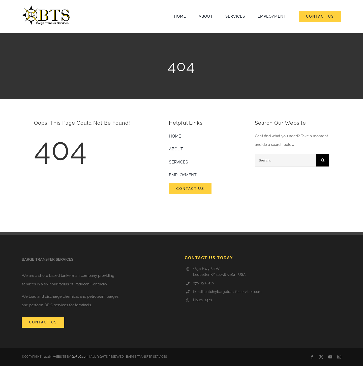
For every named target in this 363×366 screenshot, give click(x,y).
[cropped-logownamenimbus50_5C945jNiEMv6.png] (46, 7)
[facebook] (312, 357)
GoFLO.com (80, 356)
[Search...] (285, 160)
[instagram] (339, 357)
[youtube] (330, 357)
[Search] (322, 160)
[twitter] (321, 357)
